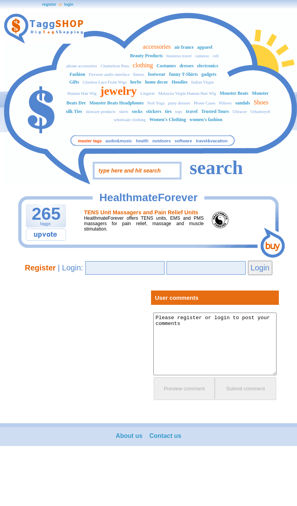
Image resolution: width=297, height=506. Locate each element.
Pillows (225, 103)
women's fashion (206, 119)
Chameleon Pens (115, 65)
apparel (204, 47)
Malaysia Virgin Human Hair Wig (187, 93)
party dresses (179, 103)
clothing (143, 65)
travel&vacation (211, 140)
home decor (156, 82)
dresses (186, 65)
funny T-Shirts (183, 74)
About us (129, 435)
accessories (157, 46)
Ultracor (240, 111)
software (183, 140)
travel (191, 111)
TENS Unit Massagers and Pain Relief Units (141, 212)
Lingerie (148, 93)
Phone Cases (205, 103)
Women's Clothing (167, 119)
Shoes (261, 102)
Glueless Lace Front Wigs (105, 82)
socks (137, 111)
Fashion (77, 74)
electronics (207, 65)
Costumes (166, 65)
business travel (179, 55)
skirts (123, 111)
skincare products (100, 111)
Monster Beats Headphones (116, 103)
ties (168, 111)
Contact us (165, 435)
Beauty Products (146, 55)
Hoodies (179, 82)
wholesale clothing (130, 119)
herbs (135, 82)
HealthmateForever (148, 197)
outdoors (161, 140)
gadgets (208, 74)
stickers (153, 111)
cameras (202, 55)
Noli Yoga (156, 103)
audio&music (118, 140)
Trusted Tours (215, 111)
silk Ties (74, 111)
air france (183, 47)
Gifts (74, 82)
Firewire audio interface (109, 74)
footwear (156, 74)
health (142, 140)
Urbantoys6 (260, 111)
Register (40, 267)
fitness (138, 74)
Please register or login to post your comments (215, 344)
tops (178, 111)
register (49, 4)
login (68, 4)
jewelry (118, 90)
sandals (242, 103)
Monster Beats (234, 93)
